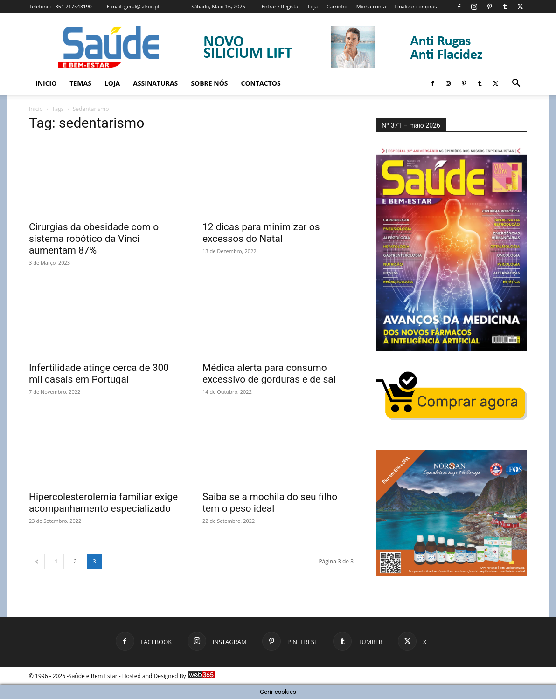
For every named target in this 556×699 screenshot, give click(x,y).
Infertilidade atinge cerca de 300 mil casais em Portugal (99, 373)
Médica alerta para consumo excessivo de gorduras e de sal (269, 373)
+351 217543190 (72, 6)
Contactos (261, 83)
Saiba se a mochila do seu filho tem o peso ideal (269, 502)
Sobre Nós (209, 83)
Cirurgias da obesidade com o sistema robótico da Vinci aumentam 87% (94, 238)
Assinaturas (155, 83)
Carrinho (337, 6)
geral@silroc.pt (142, 6)
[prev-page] (37, 561)
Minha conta (371, 6)
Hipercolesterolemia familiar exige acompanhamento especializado (103, 502)
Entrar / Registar (281, 6)
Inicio (45, 83)
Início (36, 109)
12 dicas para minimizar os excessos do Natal (261, 232)
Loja (313, 6)
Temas (80, 83)
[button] (516, 84)
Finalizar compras (416, 6)
